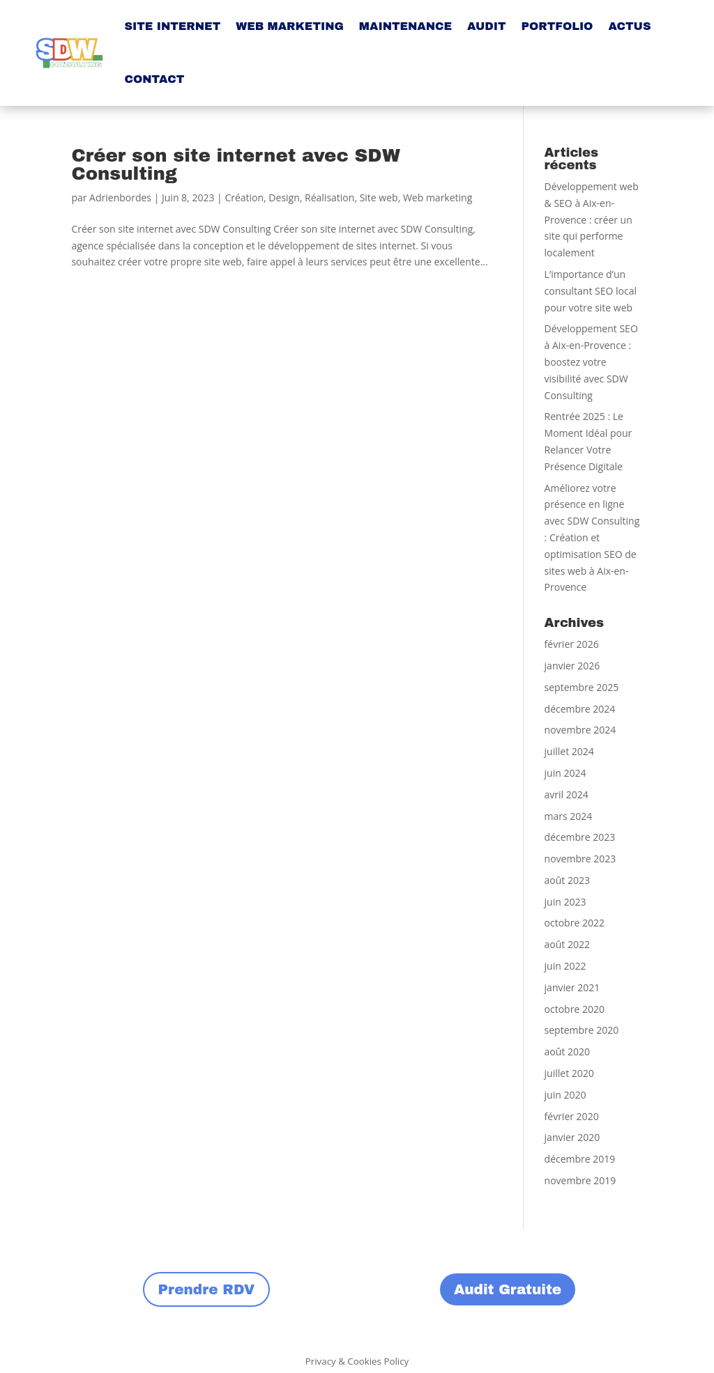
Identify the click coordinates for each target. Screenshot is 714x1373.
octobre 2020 (575, 1009)
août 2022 (567, 944)
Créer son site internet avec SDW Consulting (235, 164)
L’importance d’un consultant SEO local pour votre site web (591, 290)
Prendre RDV (206, 1289)
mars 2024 (569, 816)
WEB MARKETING (290, 26)
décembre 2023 (580, 837)
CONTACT (154, 79)
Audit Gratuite (507, 1289)
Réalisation (329, 197)
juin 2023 (565, 901)
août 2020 (567, 1051)
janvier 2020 (572, 1137)
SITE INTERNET (172, 26)
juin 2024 (565, 772)
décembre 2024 (580, 708)
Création (244, 197)
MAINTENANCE (405, 26)
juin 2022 (565, 965)
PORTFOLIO (557, 26)
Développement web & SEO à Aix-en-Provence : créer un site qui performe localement (592, 219)
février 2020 (572, 1116)
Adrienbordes (120, 197)
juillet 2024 (569, 751)
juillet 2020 (569, 1073)
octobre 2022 (575, 922)
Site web (379, 197)
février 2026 (572, 644)
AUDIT (486, 26)
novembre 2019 (580, 1180)
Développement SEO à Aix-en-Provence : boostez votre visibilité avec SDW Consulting (591, 361)
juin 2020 (565, 1094)
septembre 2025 (582, 687)
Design (283, 197)
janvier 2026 (572, 665)
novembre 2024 (580, 729)
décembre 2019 (580, 1158)
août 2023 (567, 880)
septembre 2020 (582, 1030)
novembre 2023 (580, 858)
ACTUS (629, 26)
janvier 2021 (572, 987)
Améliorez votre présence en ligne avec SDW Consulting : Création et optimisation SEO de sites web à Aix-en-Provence (592, 537)
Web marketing (437, 197)
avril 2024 (566, 794)
